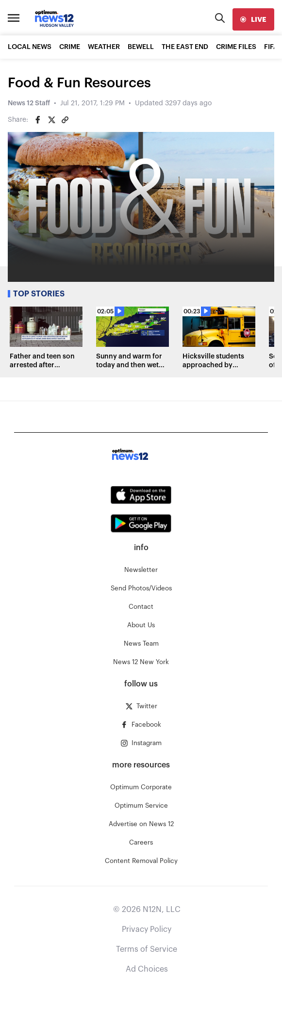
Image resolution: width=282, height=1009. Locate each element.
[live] (253, 19)
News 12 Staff (29, 103)
